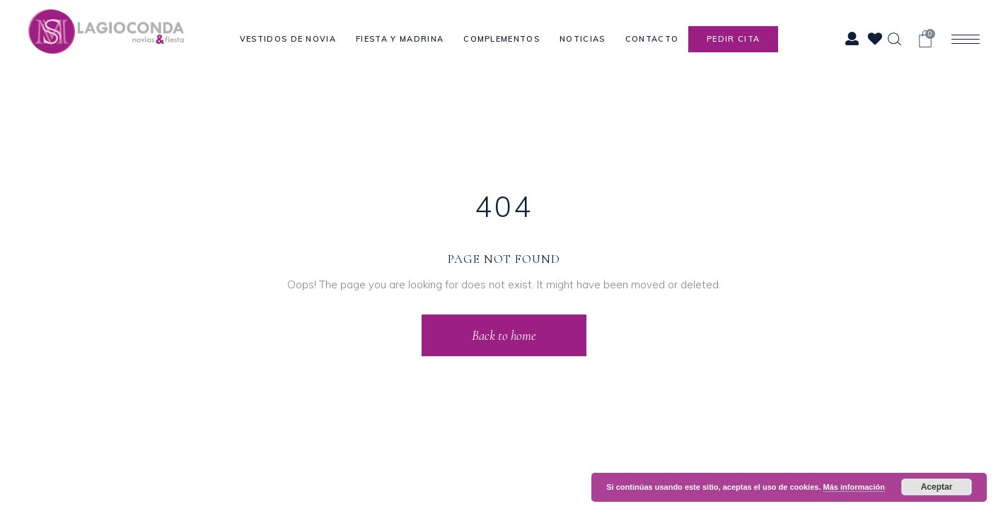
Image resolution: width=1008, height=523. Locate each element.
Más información (854, 487)
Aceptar (937, 487)
